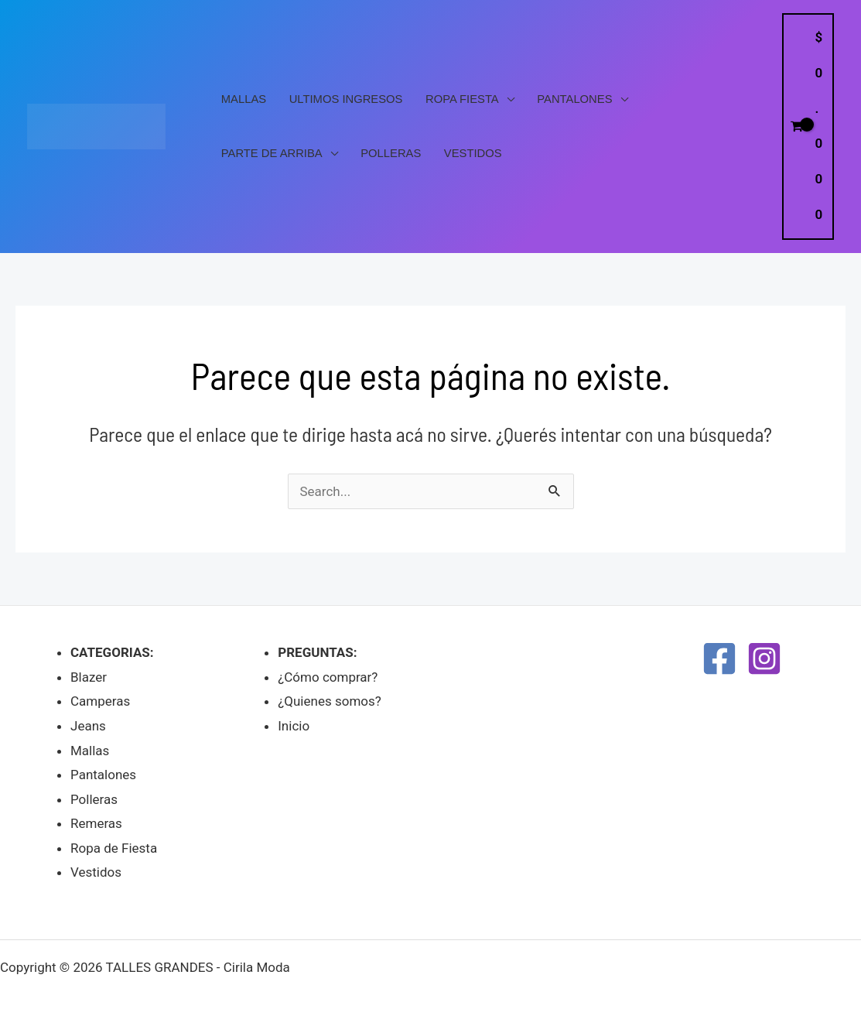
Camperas (100, 701)
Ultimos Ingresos (346, 99)
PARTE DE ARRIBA (272, 153)
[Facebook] (719, 658)
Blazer (88, 677)
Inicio (293, 726)
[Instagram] (764, 658)
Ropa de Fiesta (113, 848)
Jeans (88, 726)
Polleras (390, 153)
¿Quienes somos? (329, 701)
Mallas (243, 99)
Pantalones (574, 99)
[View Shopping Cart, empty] (808, 126)
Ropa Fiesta (462, 99)
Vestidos (473, 153)
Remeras (96, 823)
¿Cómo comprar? (328, 677)
